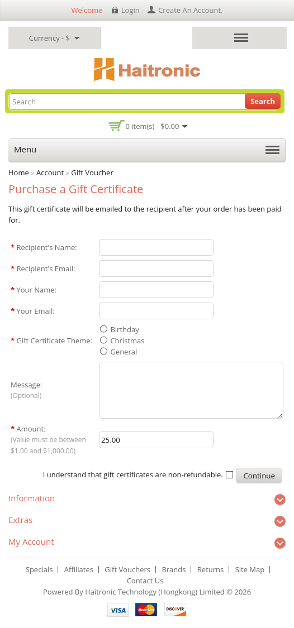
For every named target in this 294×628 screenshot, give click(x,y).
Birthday (124, 329)
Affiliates (78, 569)
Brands (174, 569)
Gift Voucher (92, 172)
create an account (189, 10)
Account (50, 172)
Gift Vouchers (127, 569)
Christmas (127, 340)
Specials (39, 569)
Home (18, 172)
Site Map (250, 569)
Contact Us (145, 581)
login (130, 10)
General (123, 352)
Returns (210, 569)
